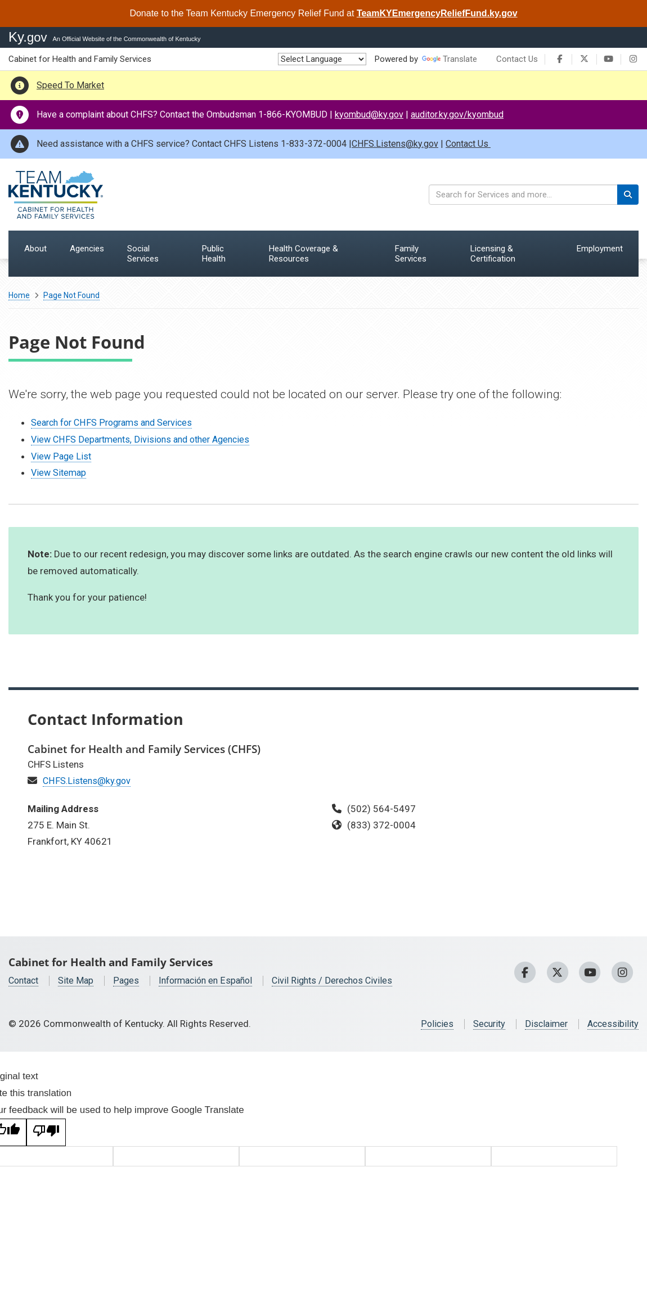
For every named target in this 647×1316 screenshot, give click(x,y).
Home (19, 295)
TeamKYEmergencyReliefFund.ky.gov (437, 13)
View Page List (62, 456)
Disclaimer (542, 1023)
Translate (449, 59)
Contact (25, 980)
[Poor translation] (46, 1133)
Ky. (27, 36)
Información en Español (214, 980)
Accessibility (612, 1023)
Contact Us (517, 59)
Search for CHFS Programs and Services (116, 422)
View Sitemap (60, 472)
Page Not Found (71, 295)
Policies (430, 1023)
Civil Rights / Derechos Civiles (347, 980)
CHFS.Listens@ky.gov (395, 143)
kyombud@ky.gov (369, 114)
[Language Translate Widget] (322, 59)
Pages (131, 980)
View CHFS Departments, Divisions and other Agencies (146, 439)
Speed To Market (70, 85)
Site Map (80, 980)
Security (483, 1023)
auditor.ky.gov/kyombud (457, 114)
